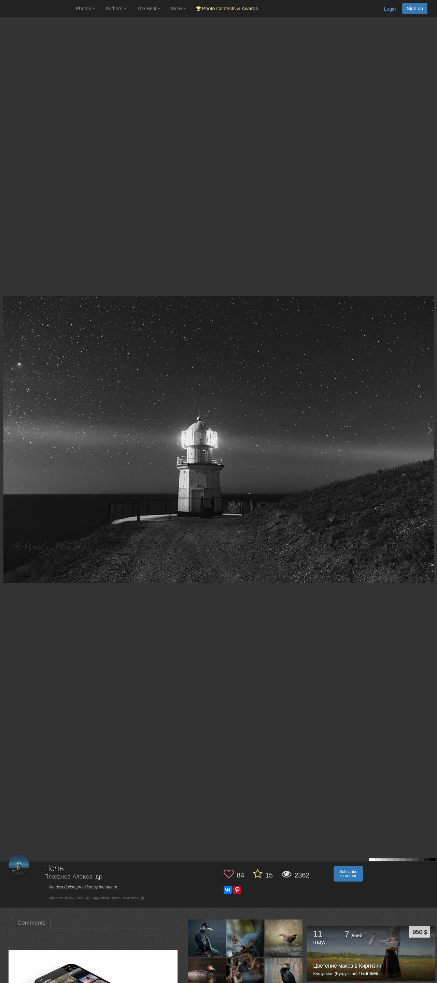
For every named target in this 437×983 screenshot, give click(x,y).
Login (390, 8)
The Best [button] (148, 8)
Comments (31, 922)
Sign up (415, 8)
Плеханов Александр (73, 877)
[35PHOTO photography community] (37, 9)
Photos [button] (85, 8)
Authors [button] (116, 8)
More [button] (178, 8)
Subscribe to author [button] (348, 873)
